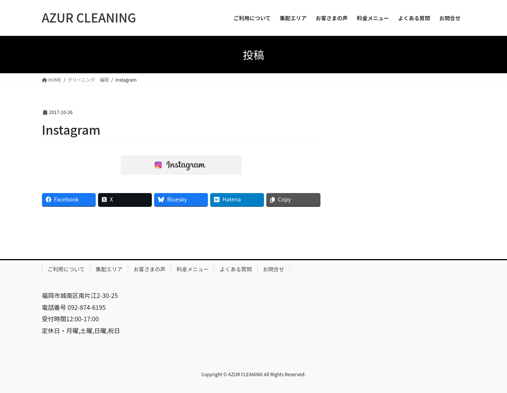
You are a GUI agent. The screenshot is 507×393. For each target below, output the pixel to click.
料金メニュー (193, 269)
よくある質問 (236, 269)
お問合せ (273, 269)
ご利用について (66, 269)
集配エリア (109, 269)
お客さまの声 (150, 269)
